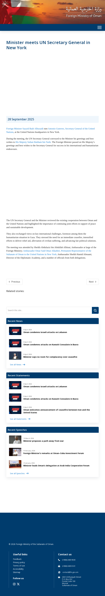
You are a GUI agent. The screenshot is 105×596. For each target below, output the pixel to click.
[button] (99, 27)
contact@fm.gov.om (70, 572)
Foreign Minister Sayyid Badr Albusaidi (24, 128)
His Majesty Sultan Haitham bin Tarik (33, 142)
